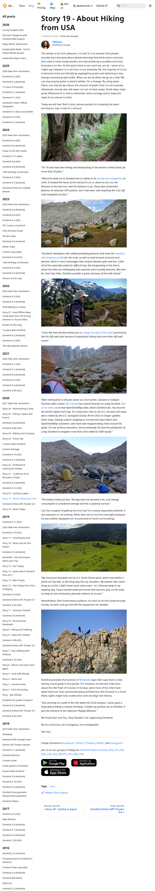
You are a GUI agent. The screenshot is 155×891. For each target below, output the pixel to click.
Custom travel (9, 760)
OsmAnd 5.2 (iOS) (11, 76)
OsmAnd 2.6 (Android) (13, 835)
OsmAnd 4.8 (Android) (13, 166)
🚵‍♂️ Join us (64, 5)
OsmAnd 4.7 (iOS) (11, 177)
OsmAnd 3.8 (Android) (13, 422)
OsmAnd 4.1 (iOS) (11, 364)
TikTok (78, 743)
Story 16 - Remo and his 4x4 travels (16, 545)
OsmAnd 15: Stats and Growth (17, 111)
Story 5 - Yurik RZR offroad (15, 673)
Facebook (68, 743)
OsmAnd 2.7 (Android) (13, 829)
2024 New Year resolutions (16, 204)
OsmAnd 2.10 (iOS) (11, 781)
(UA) (49, 754)
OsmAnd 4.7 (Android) (13, 182)
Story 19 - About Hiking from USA (19, 498)
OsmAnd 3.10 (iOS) (11, 532)
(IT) (116, 750)
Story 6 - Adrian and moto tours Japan (18, 666)
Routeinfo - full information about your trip (16, 559)
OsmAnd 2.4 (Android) (13, 872)
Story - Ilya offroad (11, 694)
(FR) (122, 750)
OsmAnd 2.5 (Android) (13, 853)
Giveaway (7, 734)
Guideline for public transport (17, 700)
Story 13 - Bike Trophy (13, 580)
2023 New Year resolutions (16, 291)
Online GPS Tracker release (16, 744)
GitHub (101, 5)
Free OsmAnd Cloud (12, 230)
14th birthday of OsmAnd (15, 172)
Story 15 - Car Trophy (13, 566)
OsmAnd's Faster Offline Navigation (14, 104)
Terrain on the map (12, 278)
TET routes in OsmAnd (13, 225)
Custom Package (10, 449)
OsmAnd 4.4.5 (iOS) (12, 257)
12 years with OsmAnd (13, 330)
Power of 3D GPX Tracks (14, 150)
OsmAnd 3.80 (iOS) (11, 428)
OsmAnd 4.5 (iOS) (11, 220)
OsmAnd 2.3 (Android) (13, 888)
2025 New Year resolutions (16, 135)
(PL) (70, 754)
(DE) (43, 754)
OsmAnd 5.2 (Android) (13, 81)
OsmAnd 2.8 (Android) (13, 824)
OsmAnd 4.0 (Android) (13, 374)
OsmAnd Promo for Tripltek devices (16, 189)
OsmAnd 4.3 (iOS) (11, 296)
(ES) (55, 754)
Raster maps (8, 246)
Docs (22, 5)
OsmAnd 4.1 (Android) (13, 369)
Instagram (116, 743)
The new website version (15, 345)
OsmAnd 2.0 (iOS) (11, 813)
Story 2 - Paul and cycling (15, 689)
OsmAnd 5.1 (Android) (13, 92)
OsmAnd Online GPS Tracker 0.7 (18, 599)
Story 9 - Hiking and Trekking (17, 629)
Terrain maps (9, 236)
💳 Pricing (41, 5)
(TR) (81, 754)
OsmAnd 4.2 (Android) (13, 335)
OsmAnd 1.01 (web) (12, 156)
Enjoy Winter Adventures (15, 44)
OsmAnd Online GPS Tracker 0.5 (18, 645)
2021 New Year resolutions (16, 403)
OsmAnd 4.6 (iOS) (11, 214)
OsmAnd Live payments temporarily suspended (14, 794)
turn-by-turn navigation (109, 178)
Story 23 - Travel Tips (12, 438)
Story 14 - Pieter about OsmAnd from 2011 (18, 573)
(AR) (75, 754)
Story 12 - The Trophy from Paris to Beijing (18, 587)
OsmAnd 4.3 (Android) (13, 301)
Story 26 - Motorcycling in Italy (17, 408)
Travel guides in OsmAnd (15, 765)
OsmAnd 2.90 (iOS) (11, 605)
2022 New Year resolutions (16, 358)
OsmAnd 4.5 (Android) (13, 241)
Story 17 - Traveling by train (16, 537)
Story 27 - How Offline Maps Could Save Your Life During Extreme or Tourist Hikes (16, 316)
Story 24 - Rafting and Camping (18, 433)
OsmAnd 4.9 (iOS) (11, 140)
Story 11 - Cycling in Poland (16, 610)
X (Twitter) (89, 743)
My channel (72, 403)
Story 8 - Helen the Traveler (16, 634)
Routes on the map (12, 324)
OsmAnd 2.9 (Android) (13, 786)
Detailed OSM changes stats (16, 739)
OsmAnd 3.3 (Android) (13, 705)
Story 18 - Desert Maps (14, 509)
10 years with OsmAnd (13, 443)
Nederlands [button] (81, 5)
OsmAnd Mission (11, 755)
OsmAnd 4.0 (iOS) (11, 379)
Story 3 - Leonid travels (14, 684)
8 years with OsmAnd (13, 771)
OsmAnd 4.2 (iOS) (11, 340)
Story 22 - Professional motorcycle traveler (13, 466)
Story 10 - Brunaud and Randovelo (14, 622)
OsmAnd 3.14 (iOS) (11, 454)
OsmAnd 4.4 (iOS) (11, 267)
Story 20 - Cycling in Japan (15, 493)
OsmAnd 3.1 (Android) (13, 749)
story (52, 786)
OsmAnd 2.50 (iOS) (11, 716)
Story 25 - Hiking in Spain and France (17, 415)
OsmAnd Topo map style (14, 867)
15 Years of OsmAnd (12, 87)
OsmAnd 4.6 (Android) (13, 209)
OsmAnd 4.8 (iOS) (11, 161)
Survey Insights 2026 (13, 30)
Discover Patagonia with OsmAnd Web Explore (14, 37)
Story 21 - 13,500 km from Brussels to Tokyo (15, 475)
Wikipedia (85, 679)
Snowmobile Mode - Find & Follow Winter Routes (16, 51)
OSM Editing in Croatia (13, 307)
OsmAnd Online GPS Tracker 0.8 (18, 503)
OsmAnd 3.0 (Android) (13, 776)
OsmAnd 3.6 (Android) (13, 482)
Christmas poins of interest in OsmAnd (17, 860)
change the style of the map (97, 332)
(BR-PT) (62, 754)
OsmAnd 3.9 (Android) (13, 385)
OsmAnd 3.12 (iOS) (11, 488)
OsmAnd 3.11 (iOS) (11, 522)
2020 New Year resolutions (16, 527)
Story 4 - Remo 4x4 (11, 679)
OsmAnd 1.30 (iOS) (11, 840)
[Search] (131, 5)
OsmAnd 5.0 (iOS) (11, 116)
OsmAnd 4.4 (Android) (13, 273)
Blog (31, 5)
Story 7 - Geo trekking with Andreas (16, 652)
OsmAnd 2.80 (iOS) (11, 640)
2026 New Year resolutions (16, 71)
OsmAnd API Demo (12, 878)
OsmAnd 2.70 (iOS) (11, 659)
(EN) (111, 750)
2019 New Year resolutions (16, 729)
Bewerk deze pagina (54, 792)
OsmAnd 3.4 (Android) (13, 615)
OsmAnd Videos (10, 801)
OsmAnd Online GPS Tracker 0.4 (18, 710)
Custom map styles (12, 251)
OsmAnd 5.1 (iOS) (11, 97)
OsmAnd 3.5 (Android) (13, 552)
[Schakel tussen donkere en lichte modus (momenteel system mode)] (150, 5)
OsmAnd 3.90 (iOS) (11, 390)
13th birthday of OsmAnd (15, 262)
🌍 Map (52, 5)
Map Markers (9, 819)
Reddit (100, 743)
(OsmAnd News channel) (93, 750)
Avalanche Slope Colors (14, 58)
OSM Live (7, 883)
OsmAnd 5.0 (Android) (13, 122)
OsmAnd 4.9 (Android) (13, 145)
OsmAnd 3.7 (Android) (13, 459)
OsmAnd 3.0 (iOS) (11, 594)
